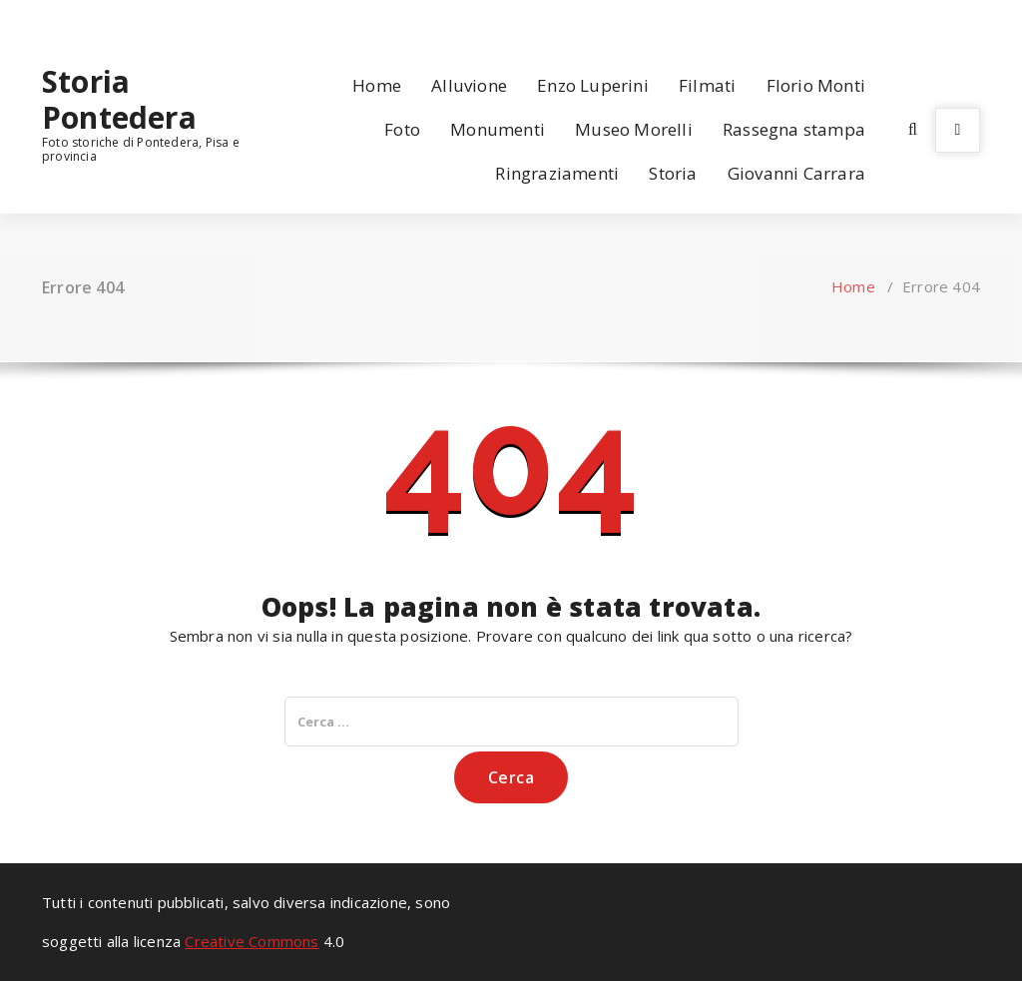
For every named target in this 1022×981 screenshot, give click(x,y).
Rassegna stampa (794, 129)
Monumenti (497, 129)
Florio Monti (815, 85)
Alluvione (469, 85)
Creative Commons (251, 941)
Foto (402, 129)
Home (376, 85)
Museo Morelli (634, 129)
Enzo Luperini (593, 85)
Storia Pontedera (119, 100)
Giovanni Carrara (796, 173)
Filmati (707, 85)
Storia (673, 173)
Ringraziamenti (557, 173)
